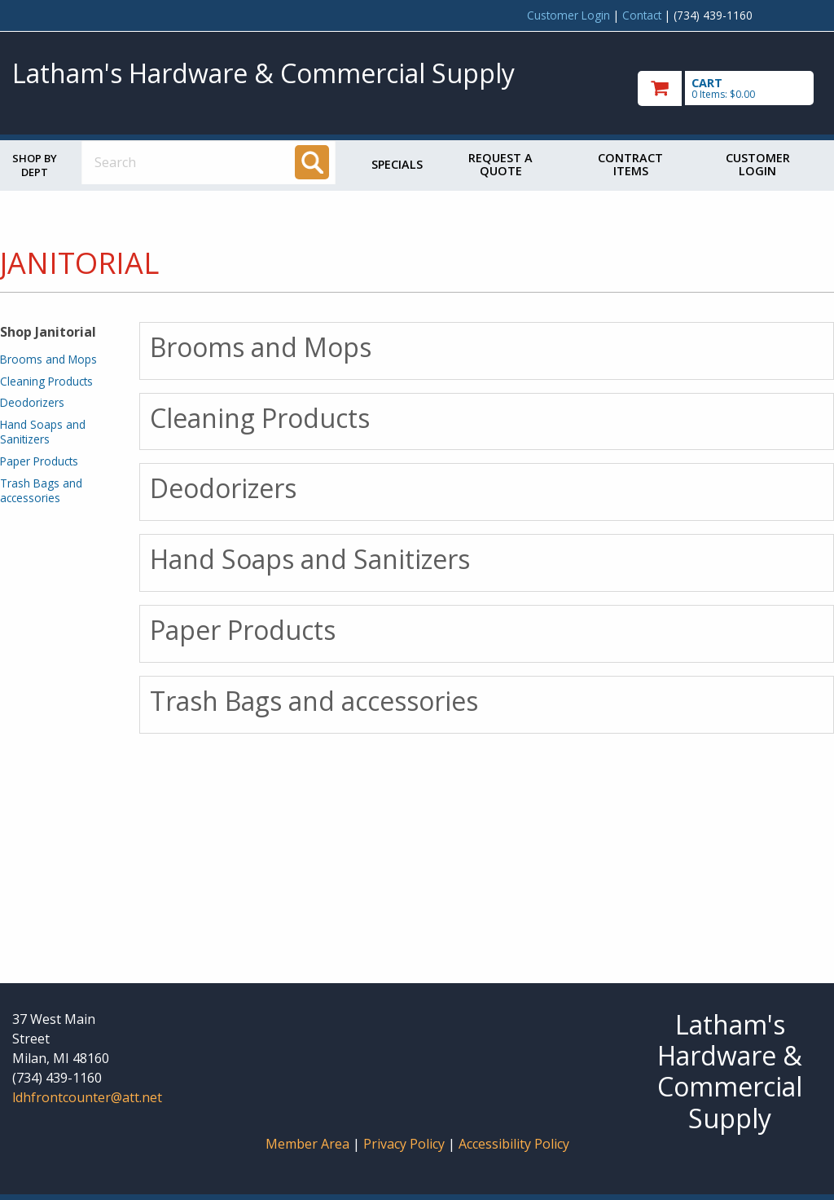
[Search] (312, 162)
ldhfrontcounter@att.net (87, 1097)
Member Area (307, 1144)
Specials (397, 164)
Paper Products (39, 461)
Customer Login (568, 15)
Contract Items (630, 164)
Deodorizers (32, 402)
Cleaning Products (46, 381)
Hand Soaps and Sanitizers (43, 432)
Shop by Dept (34, 165)
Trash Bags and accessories (41, 490)
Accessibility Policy (514, 1144)
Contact (641, 15)
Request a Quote (500, 164)
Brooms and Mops (48, 359)
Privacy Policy (405, 1144)
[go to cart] (730, 88)
